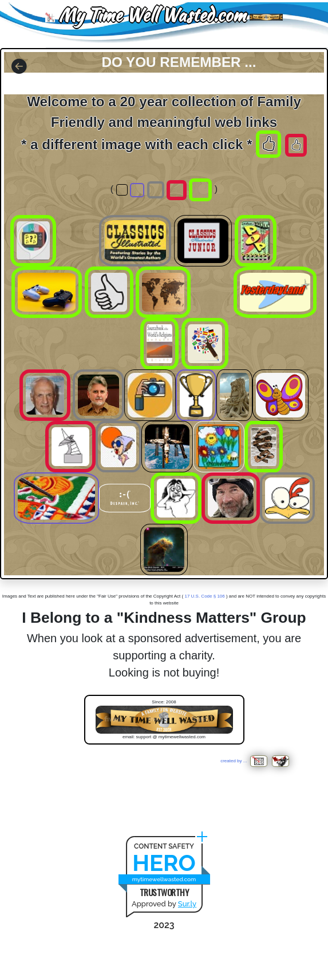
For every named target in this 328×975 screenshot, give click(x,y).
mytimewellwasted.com (164, 879)
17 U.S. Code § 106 (204, 596)
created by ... (245, 760)
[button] (19, 67)
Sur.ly (187, 904)
